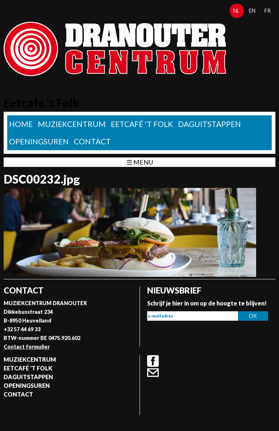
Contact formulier (27, 347)
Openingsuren (39, 141)
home (21, 123)
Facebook (153, 361)
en (252, 11)
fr (267, 11)
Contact (92, 141)
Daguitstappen (209, 123)
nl (236, 11)
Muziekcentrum (72, 123)
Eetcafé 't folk (142, 123)
